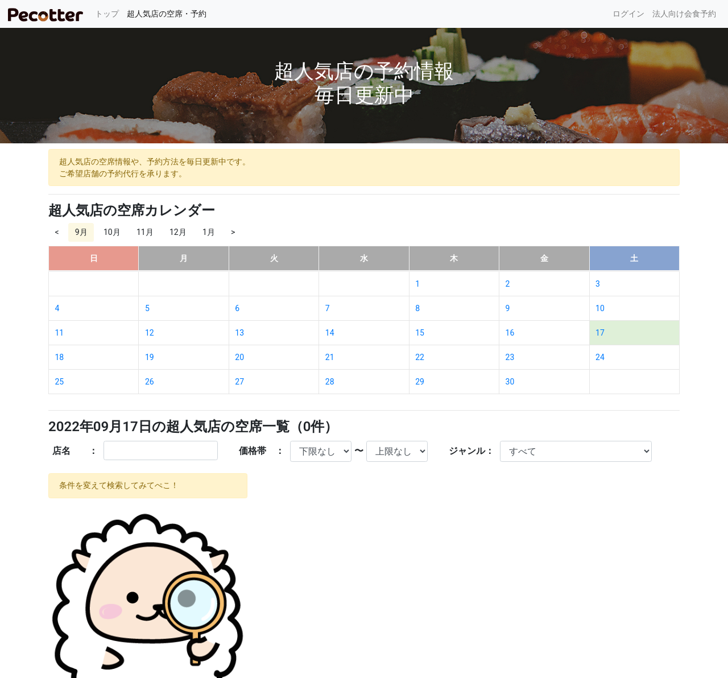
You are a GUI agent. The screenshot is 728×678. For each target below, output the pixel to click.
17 (600, 332)
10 (600, 308)
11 (59, 332)
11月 (145, 232)
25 (59, 381)
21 (329, 357)
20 (239, 357)
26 (149, 381)
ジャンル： (471, 450)
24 (600, 357)
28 (329, 381)
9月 (81, 232)
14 (329, 332)
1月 (208, 232)
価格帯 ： (261, 450)
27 (239, 381)
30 (510, 381)
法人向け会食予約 (684, 13)
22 (419, 357)
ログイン (628, 13)
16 (510, 332)
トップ (109, 12)
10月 (112, 232)
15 (419, 332)
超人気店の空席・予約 (166, 13)
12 (149, 332)
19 (149, 357)
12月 (178, 232)
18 (59, 357)
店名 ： (75, 450)
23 (510, 357)
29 (419, 381)
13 (239, 332)
